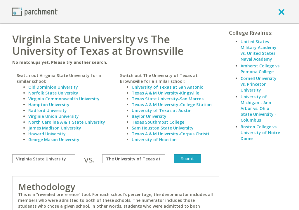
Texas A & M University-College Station (172, 104)
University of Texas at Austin (162, 110)
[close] (281, 11)
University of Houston (154, 139)
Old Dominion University (53, 87)
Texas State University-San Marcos (168, 99)
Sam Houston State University (163, 128)
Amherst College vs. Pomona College (261, 68)
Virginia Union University (53, 116)
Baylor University (149, 116)
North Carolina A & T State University (66, 122)
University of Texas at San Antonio (168, 87)
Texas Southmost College (158, 122)
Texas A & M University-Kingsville (165, 93)
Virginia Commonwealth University (64, 99)
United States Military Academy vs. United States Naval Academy (259, 50)
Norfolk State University (53, 93)
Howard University (47, 133)
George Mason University (53, 139)
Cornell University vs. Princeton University (259, 84)
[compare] (43, 158)
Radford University (47, 110)
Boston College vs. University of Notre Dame (260, 132)
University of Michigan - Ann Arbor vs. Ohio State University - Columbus (259, 108)
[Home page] (35, 11)
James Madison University (54, 128)
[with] (133, 158)
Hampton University (48, 104)
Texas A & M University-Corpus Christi (170, 133)
